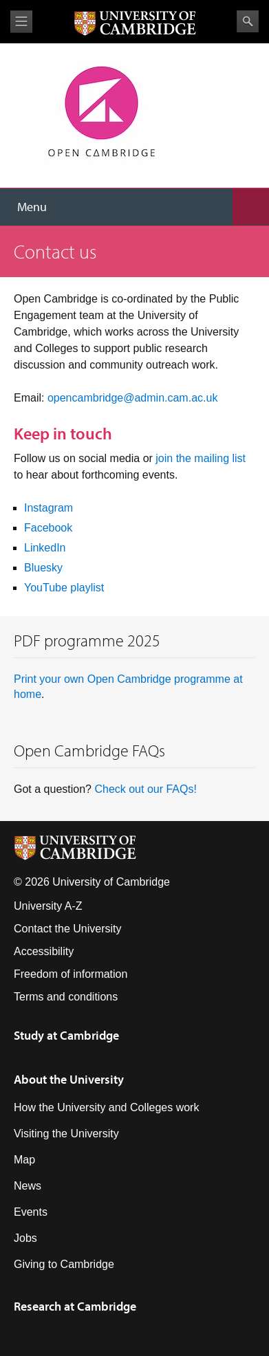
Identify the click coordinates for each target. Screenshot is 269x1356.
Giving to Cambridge (64, 1264)
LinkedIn (45, 548)
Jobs (25, 1238)
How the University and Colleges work (106, 1107)
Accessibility (44, 951)
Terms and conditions (66, 997)
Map (24, 1160)
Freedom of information (70, 974)
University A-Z (48, 906)
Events (30, 1212)
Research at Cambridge (75, 1306)
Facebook (48, 528)
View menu (21, 21)
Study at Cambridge (66, 1035)
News (27, 1186)
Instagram (48, 508)
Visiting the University (66, 1133)
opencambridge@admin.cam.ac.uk (132, 398)
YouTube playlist (64, 587)
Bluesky (43, 567)
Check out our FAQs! (145, 789)
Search (248, 21)
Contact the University (68, 928)
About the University (69, 1079)
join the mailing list (200, 458)
